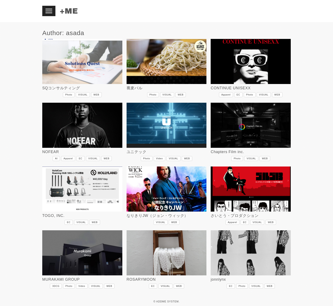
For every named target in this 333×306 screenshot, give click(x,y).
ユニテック (137, 152)
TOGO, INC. (53, 215)
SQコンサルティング (61, 88)
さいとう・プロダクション (235, 215)
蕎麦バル (135, 88)
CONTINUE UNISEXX (231, 88)
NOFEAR (50, 152)
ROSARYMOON (141, 279)
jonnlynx (218, 279)
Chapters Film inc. (227, 152)
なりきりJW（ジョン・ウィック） (157, 215)
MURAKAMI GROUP (61, 279)
